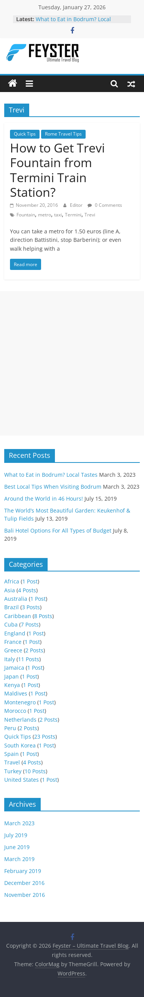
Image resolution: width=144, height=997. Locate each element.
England (14, 633)
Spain (11, 753)
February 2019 (22, 871)
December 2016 (24, 882)
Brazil (11, 607)
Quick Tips (25, 134)
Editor (77, 205)
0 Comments (105, 205)
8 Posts (43, 616)
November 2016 (24, 894)
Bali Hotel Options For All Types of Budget (57, 530)
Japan (11, 676)
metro (44, 214)
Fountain (26, 214)
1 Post (30, 581)
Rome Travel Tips (63, 134)
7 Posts (30, 624)
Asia (9, 590)
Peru (10, 728)
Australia (15, 598)
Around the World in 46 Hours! (43, 498)
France (13, 641)
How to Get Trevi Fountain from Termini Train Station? (57, 169)
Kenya (12, 685)
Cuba (11, 624)
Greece (13, 650)
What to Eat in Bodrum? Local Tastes (51, 474)
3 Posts (31, 607)
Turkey (13, 771)
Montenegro (20, 702)
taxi (58, 214)
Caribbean (17, 616)
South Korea (20, 745)
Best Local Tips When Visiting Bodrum (52, 486)
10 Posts (35, 771)
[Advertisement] (72, 363)
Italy (9, 659)
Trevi (89, 214)
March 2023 (19, 823)
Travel (12, 762)
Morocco (15, 710)
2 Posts (34, 650)
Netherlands (20, 719)
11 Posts (28, 659)
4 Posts (27, 590)
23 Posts (44, 736)
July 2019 (15, 835)
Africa (11, 581)
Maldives (15, 693)
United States (21, 779)
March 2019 (19, 859)
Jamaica (14, 667)
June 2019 (17, 847)
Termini (73, 214)
